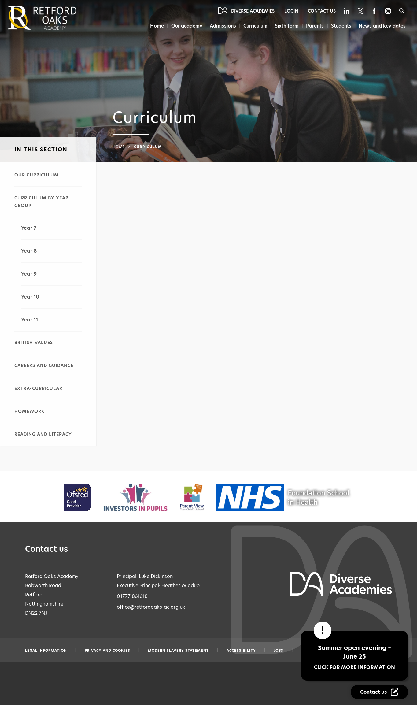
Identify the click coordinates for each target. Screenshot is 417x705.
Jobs (278, 650)
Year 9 (29, 273)
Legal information (46, 650)
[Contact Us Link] (379, 692)
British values (33, 343)
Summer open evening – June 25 (354, 657)
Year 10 (30, 296)
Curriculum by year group (41, 202)
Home (155, 26)
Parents (314, 26)
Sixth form (286, 26)
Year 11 (29, 319)
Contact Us (322, 11)
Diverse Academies (253, 11)
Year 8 (29, 250)
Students (341, 26)
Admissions (222, 26)
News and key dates (382, 26)
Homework (29, 411)
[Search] (402, 11)
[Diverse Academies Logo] (52, 18)
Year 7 (28, 228)
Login (291, 11)
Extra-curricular (38, 388)
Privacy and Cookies (107, 650)
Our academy (185, 26)
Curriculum (255, 26)
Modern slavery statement (178, 650)
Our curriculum (36, 175)
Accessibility (241, 650)
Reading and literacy (43, 434)
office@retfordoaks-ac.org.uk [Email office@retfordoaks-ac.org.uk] (151, 607)
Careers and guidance (43, 365)
